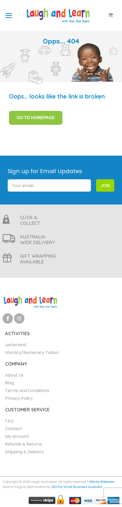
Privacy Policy (19, 398)
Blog (9, 383)
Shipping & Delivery (24, 452)
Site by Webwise (101, 481)
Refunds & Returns (23, 444)
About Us (14, 375)
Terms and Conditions (27, 391)
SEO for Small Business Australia (77, 487)
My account (17, 436)
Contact (13, 429)
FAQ (9, 421)
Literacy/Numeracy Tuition (32, 352)
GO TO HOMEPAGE (36, 117)
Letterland (15, 345)
